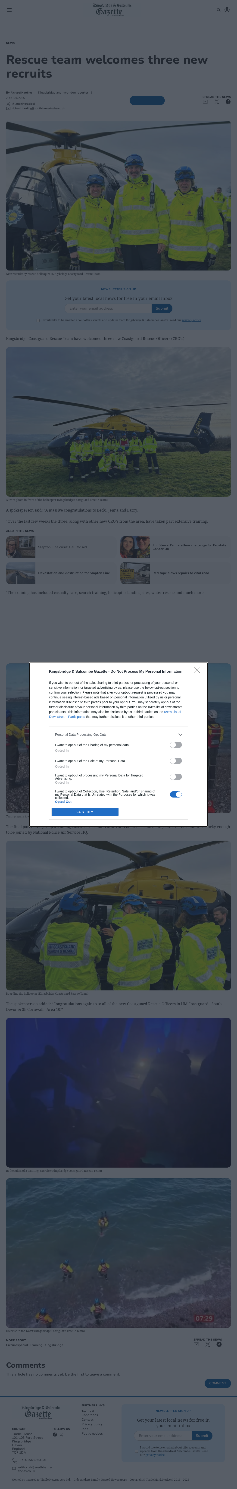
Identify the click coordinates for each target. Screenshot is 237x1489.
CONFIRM (85, 812)
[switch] (176, 745)
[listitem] (118, 734)
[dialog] (118, 744)
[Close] (198, 671)
